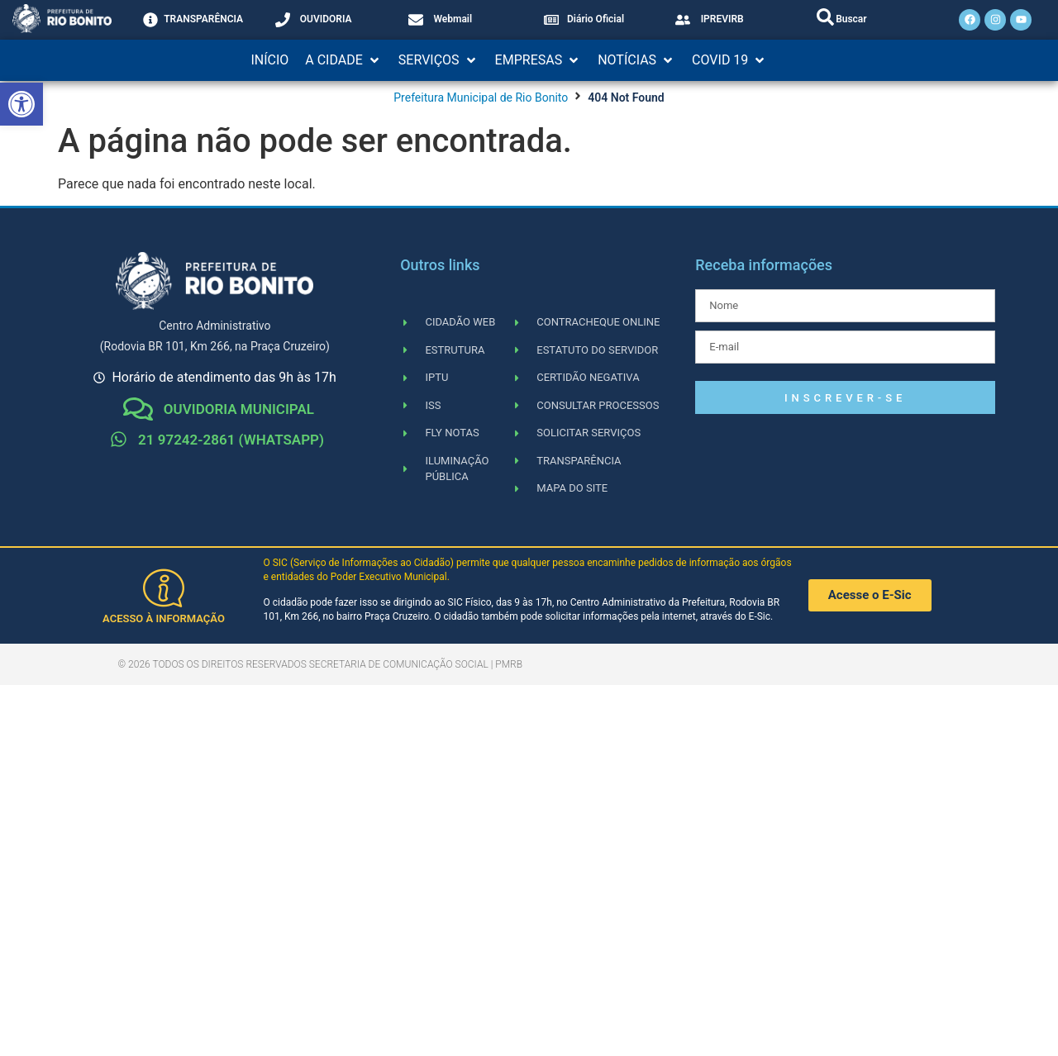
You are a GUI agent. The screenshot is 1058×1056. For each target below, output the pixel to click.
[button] (343, 60)
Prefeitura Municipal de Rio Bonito (480, 97)
